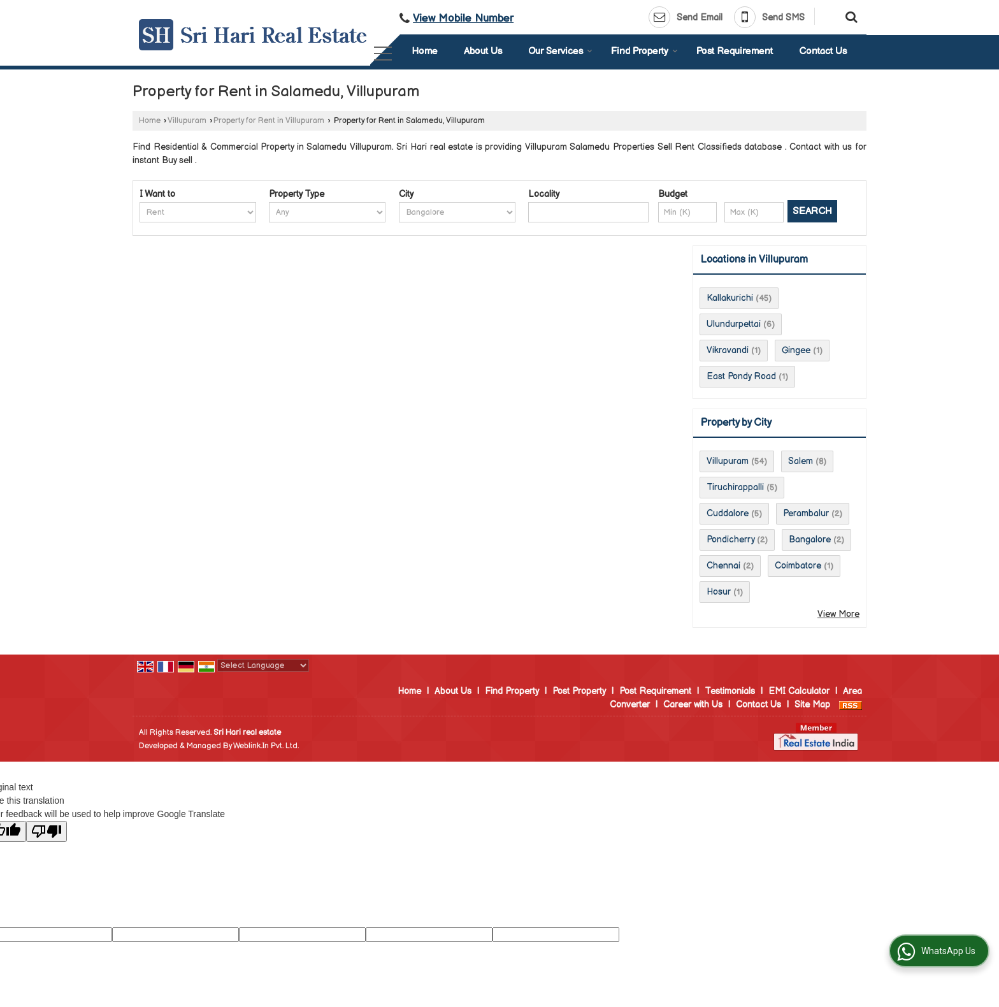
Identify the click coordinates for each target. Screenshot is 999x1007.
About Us (483, 51)
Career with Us (692, 704)
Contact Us (823, 51)
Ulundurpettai (734, 324)
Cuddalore (728, 513)
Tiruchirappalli (735, 487)
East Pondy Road (741, 376)
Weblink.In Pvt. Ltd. (266, 746)
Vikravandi (728, 350)
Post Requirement (734, 51)
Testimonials (730, 691)
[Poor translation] (46, 831)
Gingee (796, 350)
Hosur (719, 591)
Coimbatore (798, 565)
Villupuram (187, 121)
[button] (463, 18)
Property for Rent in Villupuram (268, 121)
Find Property (644, 51)
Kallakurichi (730, 298)
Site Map (812, 704)
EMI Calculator (799, 691)
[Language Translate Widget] (263, 665)
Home (425, 51)
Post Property (579, 691)
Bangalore (810, 539)
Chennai (723, 565)
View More (838, 614)
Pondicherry (730, 539)
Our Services (560, 51)
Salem (800, 461)
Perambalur (806, 513)
